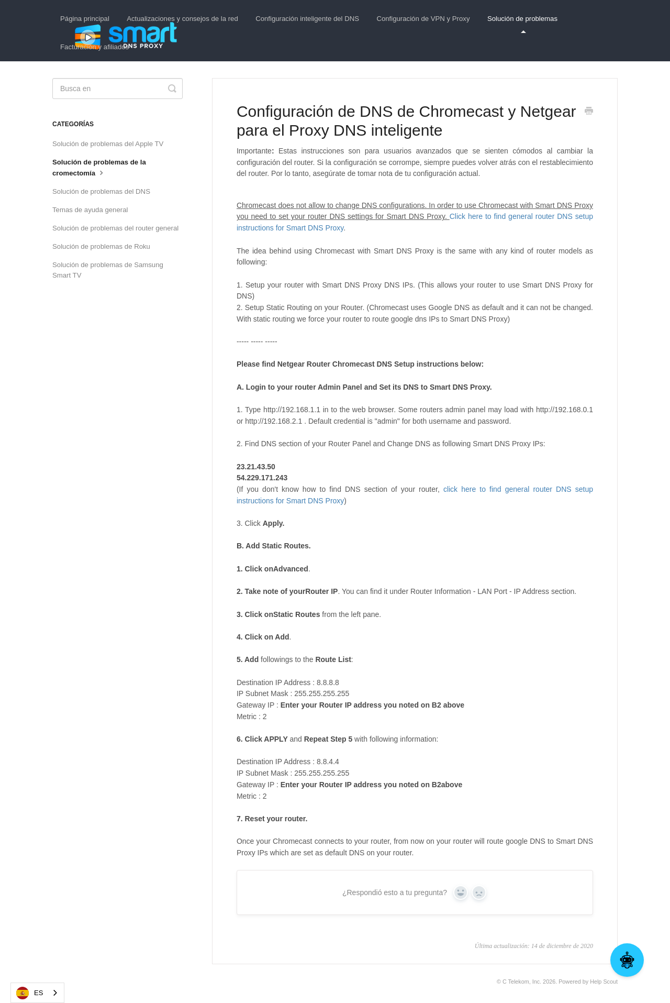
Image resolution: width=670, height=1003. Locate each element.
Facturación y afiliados (94, 47)
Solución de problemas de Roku (101, 246)
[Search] (117, 88)
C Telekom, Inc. (521, 981)
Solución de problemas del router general (115, 228)
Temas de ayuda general (90, 210)
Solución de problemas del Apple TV (107, 144)
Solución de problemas (522, 24)
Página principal (84, 19)
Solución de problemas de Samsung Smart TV (107, 270)
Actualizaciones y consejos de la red (182, 19)
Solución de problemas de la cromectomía (99, 167)
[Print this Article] (589, 112)
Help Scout (604, 981)
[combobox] (37, 993)
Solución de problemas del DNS (101, 191)
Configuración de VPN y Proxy (423, 19)
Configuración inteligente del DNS (307, 19)
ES (29, 993)
